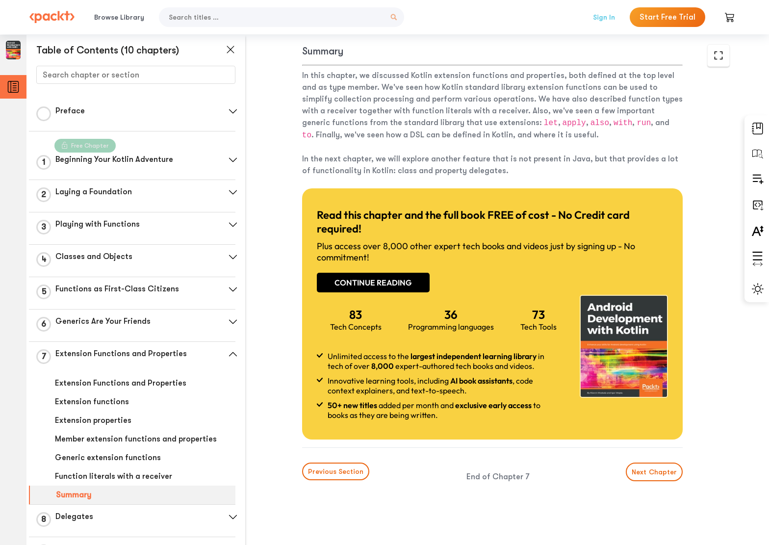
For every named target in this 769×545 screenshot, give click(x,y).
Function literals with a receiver (113, 476)
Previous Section (335, 471)
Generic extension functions (108, 457)
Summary (73, 495)
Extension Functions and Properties (120, 383)
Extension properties (93, 420)
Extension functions (92, 401)
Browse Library (119, 17)
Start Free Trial (667, 17)
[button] (233, 111)
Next (654, 472)
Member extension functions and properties (136, 439)
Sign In (604, 17)
